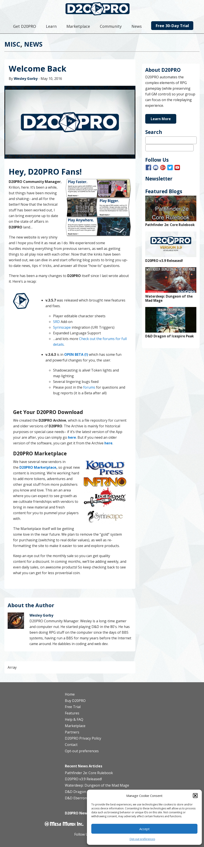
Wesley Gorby (26, 78)
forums (88, 387)
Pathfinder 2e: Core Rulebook (170, 225)
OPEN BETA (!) (76, 354)
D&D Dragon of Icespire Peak (169, 336)
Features (72, 713)
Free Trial (73, 706)
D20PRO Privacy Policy (83, 738)
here (108, 443)
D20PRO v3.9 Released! (164, 261)
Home (70, 694)
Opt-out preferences (142, 839)
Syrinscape (62, 327)
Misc (12, 44)
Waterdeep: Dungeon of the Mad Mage (169, 298)
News (33, 44)
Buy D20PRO (75, 700)
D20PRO (102, 9)
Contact (71, 744)
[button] (195, 795)
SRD (56, 321)
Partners (72, 732)
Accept (144, 829)
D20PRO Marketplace (37, 467)
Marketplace (75, 725)
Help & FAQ (74, 719)
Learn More (161, 118)
